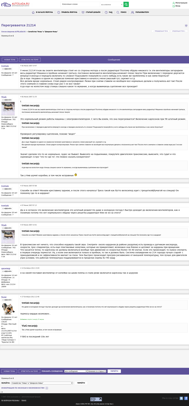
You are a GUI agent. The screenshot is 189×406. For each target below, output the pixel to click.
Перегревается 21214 (18, 25)
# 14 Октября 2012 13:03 (29, 268)
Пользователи (142, 12)
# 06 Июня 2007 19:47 (28, 66)
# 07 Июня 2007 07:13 (28, 205)
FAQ (110, 12)
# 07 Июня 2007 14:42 (28, 225)
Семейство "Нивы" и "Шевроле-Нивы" (43, 32)
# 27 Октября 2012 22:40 (29, 297)
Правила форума (69, 12)
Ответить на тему (29, 60)
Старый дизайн (93, 12)
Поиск (124, 12)
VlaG (3, 97)
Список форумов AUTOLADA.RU (13, 32)
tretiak (5, 66)
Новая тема (9, 60)
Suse (4, 297)
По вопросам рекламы (10, 401)
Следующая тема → (179, 31)
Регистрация (181, 3)
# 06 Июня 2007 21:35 (28, 97)
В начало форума (44, 12)
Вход (178, 6)
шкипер (5, 268)
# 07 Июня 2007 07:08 (28, 186)
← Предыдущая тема (160, 31)
